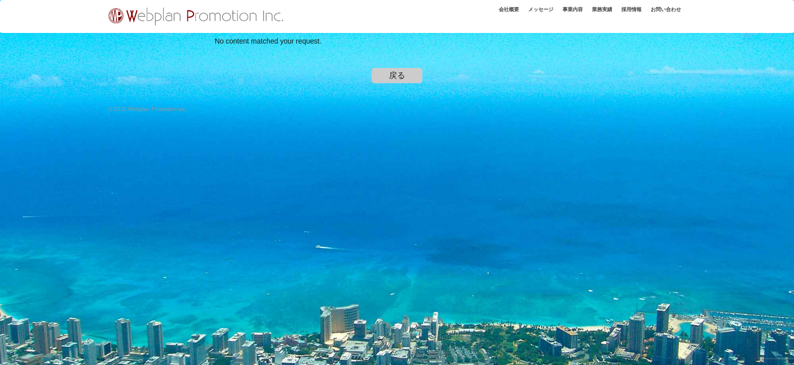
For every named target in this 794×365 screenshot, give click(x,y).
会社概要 (482, 14)
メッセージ (518, 14)
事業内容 (555, 14)
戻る (397, 75)
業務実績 (589, 14)
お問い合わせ (662, 14)
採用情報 (622, 14)
